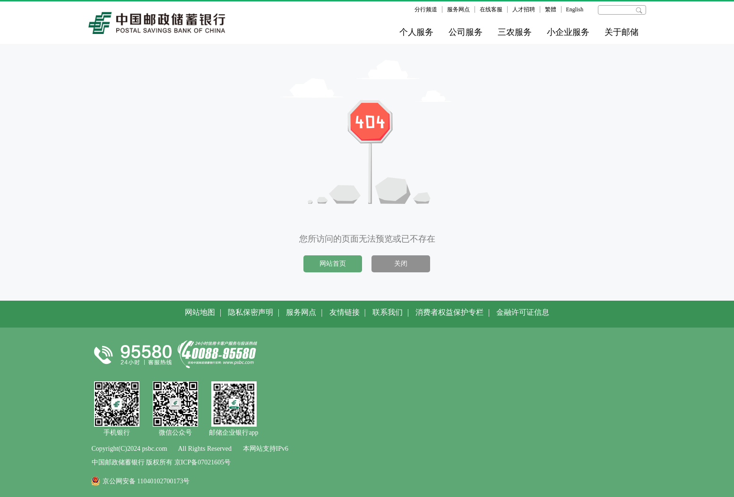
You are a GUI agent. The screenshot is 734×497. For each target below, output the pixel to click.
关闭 (400, 263)
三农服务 (515, 32)
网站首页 (333, 263)
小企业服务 (568, 32)
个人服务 (416, 32)
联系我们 (387, 312)
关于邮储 (621, 32)
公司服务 (466, 32)
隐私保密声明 (250, 312)
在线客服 (491, 9)
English (575, 9)
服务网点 (458, 9)
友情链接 (344, 312)
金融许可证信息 (522, 312)
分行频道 (425, 9)
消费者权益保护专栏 (449, 312)
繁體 (550, 9)
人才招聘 (523, 9)
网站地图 (200, 312)
